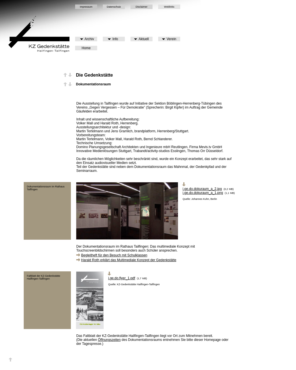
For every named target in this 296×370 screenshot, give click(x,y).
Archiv (87, 39)
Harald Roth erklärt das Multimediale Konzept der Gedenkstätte (128, 260)
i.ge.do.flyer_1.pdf (121, 278)
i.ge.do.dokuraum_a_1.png (203, 193)
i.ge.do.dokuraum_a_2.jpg (202, 189)
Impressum (86, 6)
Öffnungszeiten (109, 340)
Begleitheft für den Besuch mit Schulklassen (114, 255)
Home (86, 48)
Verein (169, 39)
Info (113, 39)
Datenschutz (114, 6)
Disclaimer (141, 6)
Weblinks (169, 6)
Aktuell (141, 39)
